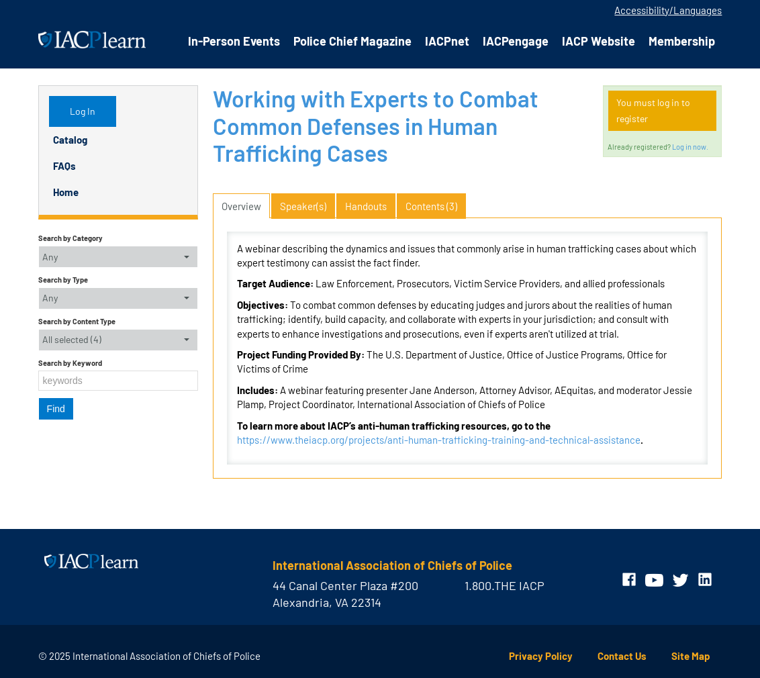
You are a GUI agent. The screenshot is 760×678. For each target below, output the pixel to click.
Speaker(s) (303, 206)
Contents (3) (431, 206)
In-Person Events (234, 41)
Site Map (690, 656)
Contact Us (622, 656)
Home (66, 192)
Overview (241, 206)
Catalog (70, 140)
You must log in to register (653, 110)
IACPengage (516, 41)
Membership (682, 41)
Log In (82, 111)
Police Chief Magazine (352, 41)
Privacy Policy (541, 656)
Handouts (366, 206)
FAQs (64, 166)
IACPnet (447, 41)
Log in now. (690, 146)
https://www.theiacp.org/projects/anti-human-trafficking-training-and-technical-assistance (438, 440)
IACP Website (598, 41)
